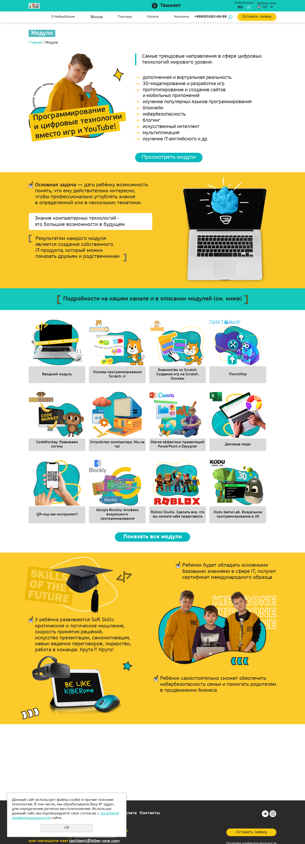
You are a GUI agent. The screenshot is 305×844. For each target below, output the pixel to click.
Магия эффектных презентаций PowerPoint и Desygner (177, 446)
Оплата (153, 17)
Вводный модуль (57, 375)
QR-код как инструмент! (57, 517)
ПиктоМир (238, 375)
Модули (97, 17)
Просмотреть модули (170, 157)
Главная (32, 16)
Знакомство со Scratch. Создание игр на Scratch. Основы (177, 375)
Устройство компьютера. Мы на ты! (117, 446)
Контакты (181, 17)
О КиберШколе (63, 17)
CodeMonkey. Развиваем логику (57, 446)
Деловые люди (238, 446)
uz (248, 7)
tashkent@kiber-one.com (94, 841)
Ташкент (170, 5)
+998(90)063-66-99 (210, 17)
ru (240, 7)
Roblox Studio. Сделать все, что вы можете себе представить (177, 517)
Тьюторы (125, 17)
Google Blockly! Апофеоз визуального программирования (117, 517)
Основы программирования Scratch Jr (117, 375)
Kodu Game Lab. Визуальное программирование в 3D (238, 517)
